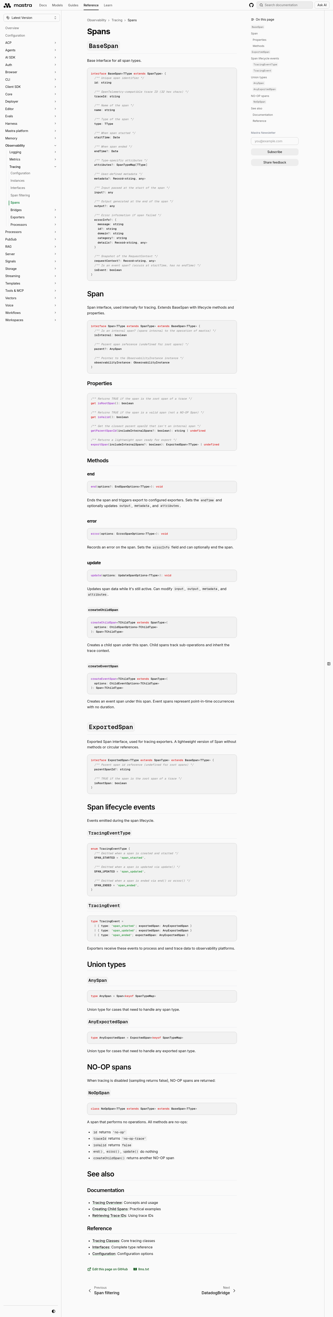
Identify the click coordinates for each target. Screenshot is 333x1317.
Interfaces (100, 1247)
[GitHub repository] (251, 5)
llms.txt (141, 1269)
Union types (259, 77)
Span (254, 33)
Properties (259, 39)
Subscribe (274, 152)
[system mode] (53, 1311)
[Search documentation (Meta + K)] (285, 5)
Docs (43, 5)
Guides (73, 5)
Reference (91, 5)
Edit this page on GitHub (107, 1269)
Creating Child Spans (110, 1209)
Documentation (263, 114)
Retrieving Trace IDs (109, 1215)
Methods (258, 46)
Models (57, 5)
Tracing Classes (105, 1240)
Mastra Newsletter (263, 132)
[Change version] (32, 18)
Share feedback (274, 162)
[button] (34, 43)
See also (256, 108)
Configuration (103, 1253)
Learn (108, 5)
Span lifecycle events (265, 58)
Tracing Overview (107, 1202)
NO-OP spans (260, 96)
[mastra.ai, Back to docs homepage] (18, 5)
